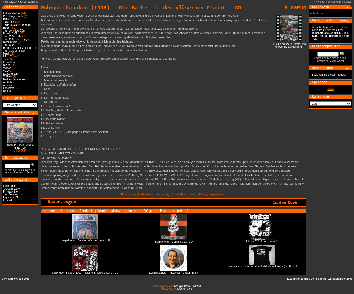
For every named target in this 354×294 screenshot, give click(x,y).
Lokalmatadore (11, 13)
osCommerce (184, 288)
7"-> (5, 59)
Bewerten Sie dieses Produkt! (329, 74)
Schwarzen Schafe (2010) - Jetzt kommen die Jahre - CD (85, 272)
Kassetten (9, 62)
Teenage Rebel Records (187, 285)
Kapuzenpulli (10, 73)
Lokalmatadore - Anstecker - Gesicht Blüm (173, 272)
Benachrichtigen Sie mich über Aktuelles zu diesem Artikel (331, 33)
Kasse (348, 1)
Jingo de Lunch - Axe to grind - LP (20, 146)
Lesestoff (8, 88)
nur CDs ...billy (13, 36)
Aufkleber (8, 82)
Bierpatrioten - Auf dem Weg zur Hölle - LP (85, 240)
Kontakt (7, 200)
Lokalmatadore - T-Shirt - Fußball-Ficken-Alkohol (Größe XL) (262, 266)
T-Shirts (7, 76)
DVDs (6, 65)
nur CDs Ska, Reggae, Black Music (17, 41)
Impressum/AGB (12, 197)
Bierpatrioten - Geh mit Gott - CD (174, 241)
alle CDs (10, 22)
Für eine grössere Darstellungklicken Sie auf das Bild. (289, 44)
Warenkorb (334, 1)
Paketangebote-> (13, 16)
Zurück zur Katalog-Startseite (22, 1)
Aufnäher (8, 85)
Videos (7, 68)
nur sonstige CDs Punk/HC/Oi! (14, 32)
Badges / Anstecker (14, 79)
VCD (6, 70)
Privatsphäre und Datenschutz (13, 193)
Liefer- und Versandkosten (12, 187)
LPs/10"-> (9, 56)
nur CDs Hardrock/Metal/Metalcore (18, 46)
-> (7, 19)
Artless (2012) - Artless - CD (262, 241)
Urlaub (7, 90)
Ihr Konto (319, 1)
